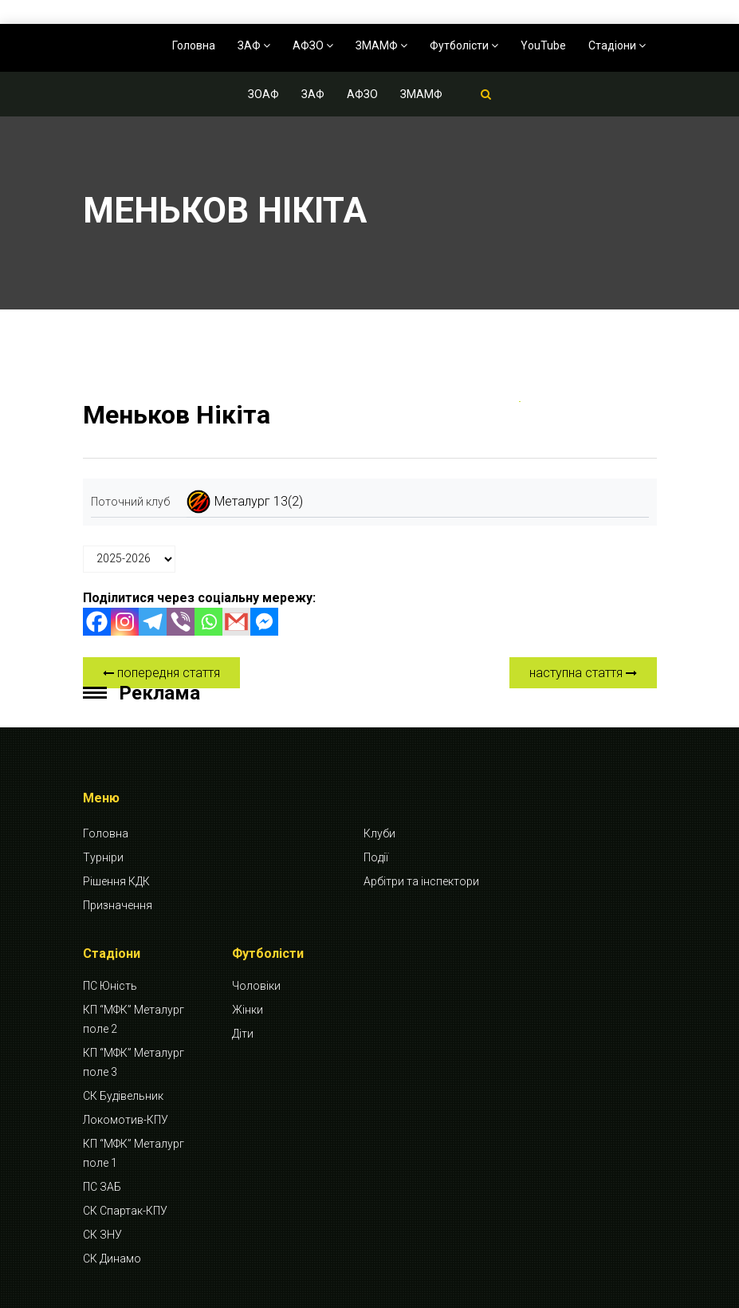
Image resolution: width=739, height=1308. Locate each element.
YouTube (543, 45)
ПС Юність (110, 985)
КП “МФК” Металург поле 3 (133, 1062)
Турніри (103, 857)
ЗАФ (254, 45)
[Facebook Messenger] (264, 622)
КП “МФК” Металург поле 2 (133, 1019)
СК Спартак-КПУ (125, 1210)
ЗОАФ (263, 94)
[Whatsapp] (208, 622)
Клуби (379, 833)
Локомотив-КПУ (125, 1119)
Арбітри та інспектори (421, 881)
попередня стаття (161, 672)
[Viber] (181, 622)
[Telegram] (153, 622)
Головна (193, 45)
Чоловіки (256, 985)
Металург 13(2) (258, 501)
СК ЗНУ (102, 1234)
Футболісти (464, 45)
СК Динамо (112, 1258)
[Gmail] (236, 622)
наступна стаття (583, 672)
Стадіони (617, 45)
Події (376, 857)
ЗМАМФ (381, 45)
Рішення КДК (116, 881)
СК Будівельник (123, 1095)
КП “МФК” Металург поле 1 (133, 1153)
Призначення (117, 905)
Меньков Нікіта (176, 415)
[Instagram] (125, 622)
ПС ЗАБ (102, 1186)
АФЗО (313, 45)
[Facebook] (97, 622)
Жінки (247, 1009)
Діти (243, 1033)
